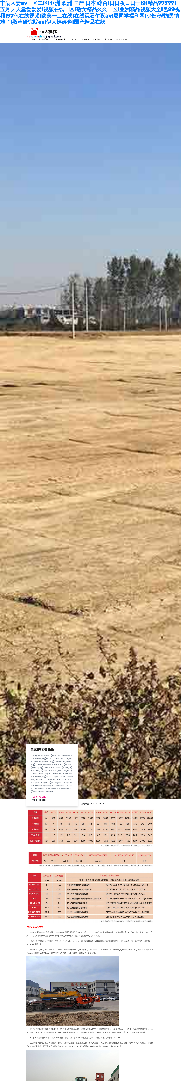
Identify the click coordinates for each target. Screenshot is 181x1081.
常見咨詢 (108, 39)
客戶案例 (86, 39)
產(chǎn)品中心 (60, 39)
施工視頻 (74, 39)
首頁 (33, 39)
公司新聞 (97, 39)
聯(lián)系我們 (122, 39)
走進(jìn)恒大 (44, 39)
